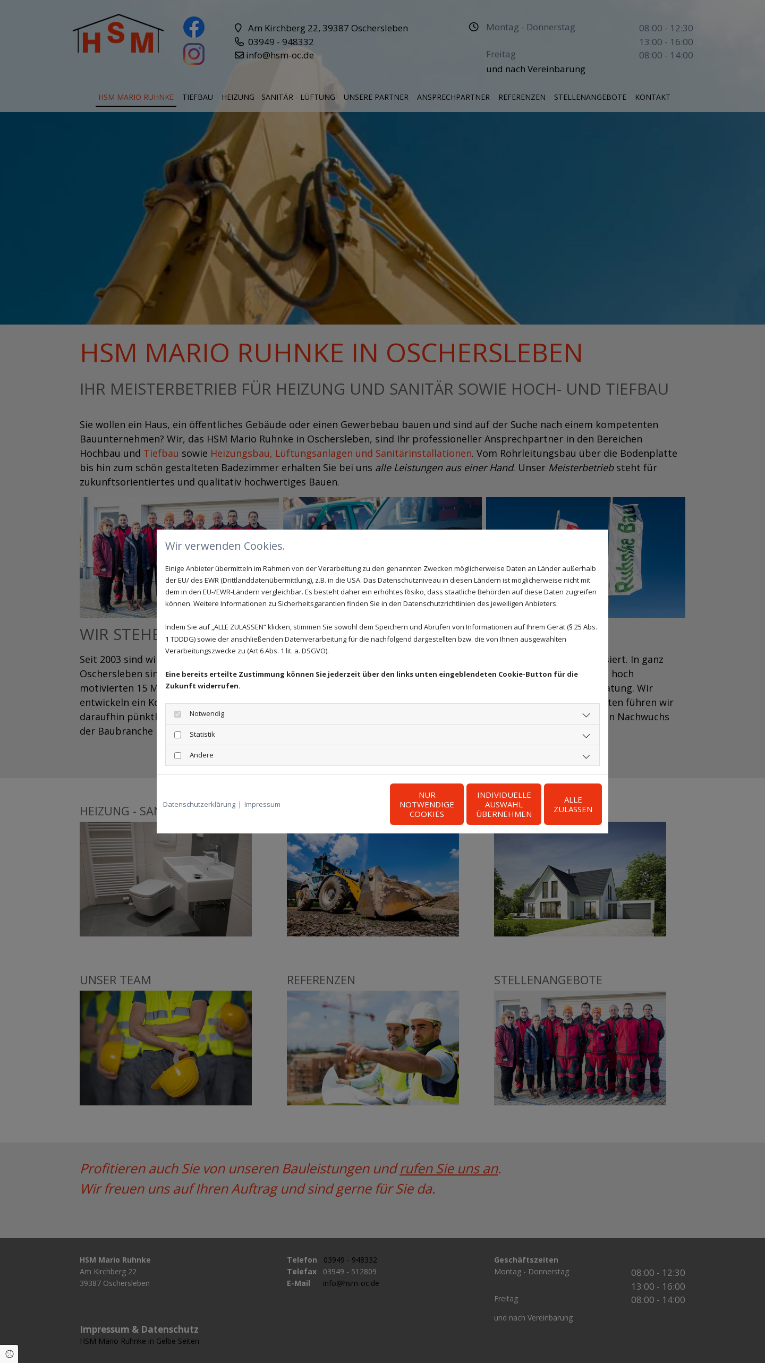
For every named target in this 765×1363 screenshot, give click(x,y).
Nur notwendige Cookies (351, 804)
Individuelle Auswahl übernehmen (452, 804)
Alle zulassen (552, 804)
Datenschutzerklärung (199, 804)
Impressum (262, 804)
